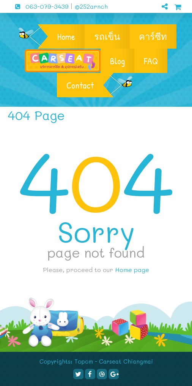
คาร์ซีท (152, 36)
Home (66, 36)
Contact (80, 85)
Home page (132, 270)
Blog (117, 61)
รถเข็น (107, 36)
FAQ (150, 61)
